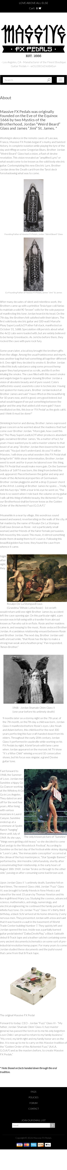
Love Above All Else (33, 2)
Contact (33, 1108)
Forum (33, 1103)
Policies (33, 1097)
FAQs (33, 1091)
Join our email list (33, 1120)
